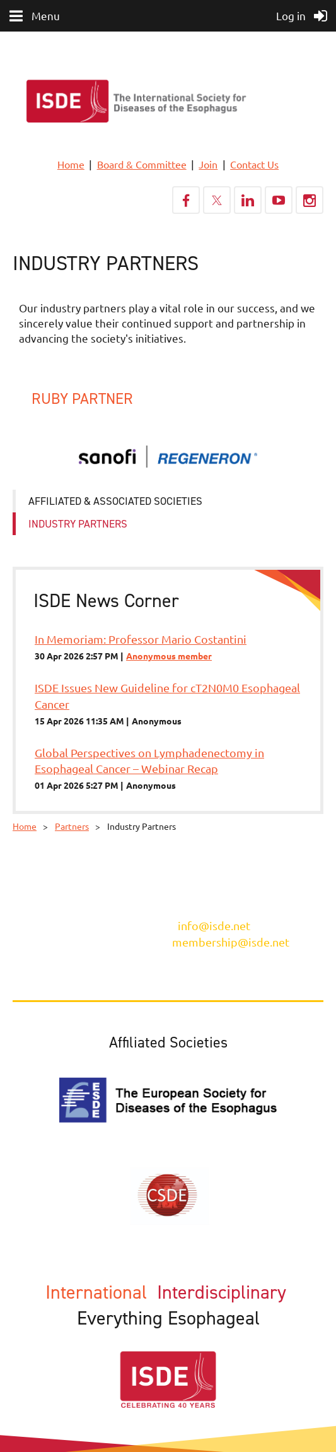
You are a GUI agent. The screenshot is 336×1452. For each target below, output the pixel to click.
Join (208, 164)
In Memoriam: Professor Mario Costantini (140, 639)
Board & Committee (142, 164)
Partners (72, 826)
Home (70, 164)
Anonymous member (169, 655)
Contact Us (254, 164)
